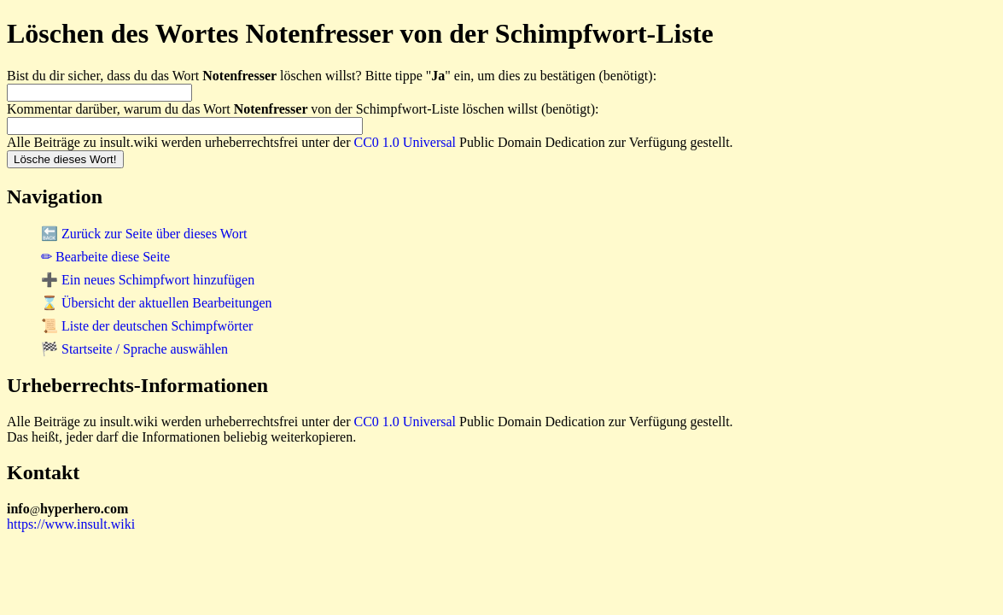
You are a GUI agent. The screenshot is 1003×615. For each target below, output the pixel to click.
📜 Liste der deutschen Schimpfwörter (147, 326)
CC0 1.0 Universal (405, 142)
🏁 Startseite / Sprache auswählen (134, 349)
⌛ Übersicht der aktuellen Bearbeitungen (156, 303)
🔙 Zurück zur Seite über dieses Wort (144, 233)
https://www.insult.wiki (71, 524)
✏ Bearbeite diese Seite (105, 256)
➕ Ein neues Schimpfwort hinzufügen (147, 279)
